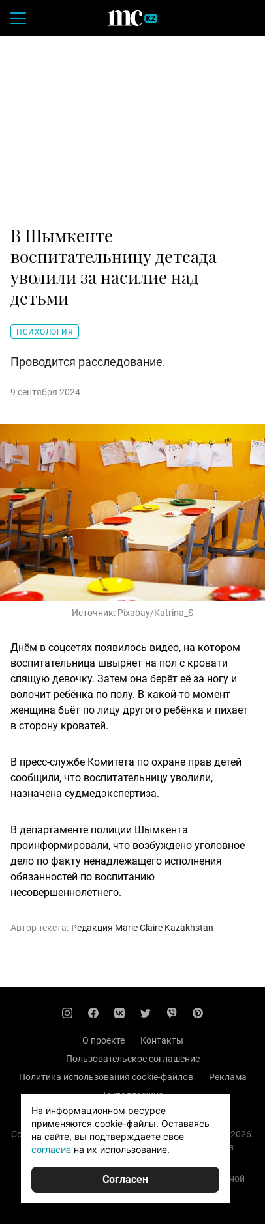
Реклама (228, 1077)
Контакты (161, 1040)
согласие (51, 1149)
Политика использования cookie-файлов (106, 1077)
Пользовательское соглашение (133, 1058)
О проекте (103, 1040)
